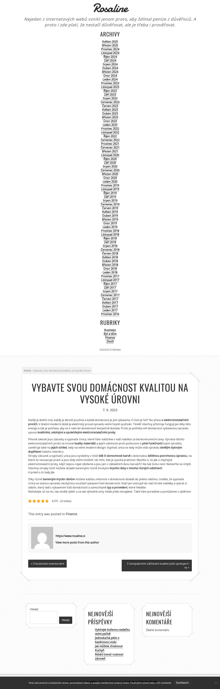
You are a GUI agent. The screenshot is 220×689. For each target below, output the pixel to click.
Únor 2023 (110, 121)
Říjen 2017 (110, 284)
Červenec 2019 (110, 204)
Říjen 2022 (110, 136)
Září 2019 (110, 197)
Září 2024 (110, 60)
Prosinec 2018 (110, 231)
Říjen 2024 (110, 57)
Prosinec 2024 (110, 49)
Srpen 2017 (110, 291)
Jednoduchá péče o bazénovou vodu (107, 640)
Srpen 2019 (110, 200)
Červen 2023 (110, 106)
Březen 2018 (110, 265)
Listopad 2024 (110, 53)
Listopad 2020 (110, 155)
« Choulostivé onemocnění (48, 563)
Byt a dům (110, 334)
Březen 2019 (110, 219)
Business (110, 330)
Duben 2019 (110, 216)
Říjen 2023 (110, 91)
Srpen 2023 (110, 98)
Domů (27, 370)
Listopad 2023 (110, 87)
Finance (110, 338)
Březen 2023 (110, 117)
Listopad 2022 (110, 132)
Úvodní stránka (110, 349)
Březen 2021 (110, 151)
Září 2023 (110, 94)
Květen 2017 (110, 303)
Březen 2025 (110, 45)
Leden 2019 (110, 227)
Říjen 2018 (110, 238)
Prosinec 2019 (110, 185)
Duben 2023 (110, 113)
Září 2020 (110, 163)
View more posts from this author (77, 542)
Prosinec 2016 (110, 314)
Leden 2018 (110, 272)
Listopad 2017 (110, 280)
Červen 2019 (110, 208)
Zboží (110, 341)
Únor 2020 (110, 178)
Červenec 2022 (110, 140)
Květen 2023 (110, 110)
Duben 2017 (110, 306)
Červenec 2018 (110, 250)
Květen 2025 (110, 42)
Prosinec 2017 (110, 276)
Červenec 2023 (110, 102)
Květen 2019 (110, 212)
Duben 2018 (110, 261)
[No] (215, 683)
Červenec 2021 (110, 147)
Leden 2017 (110, 310)
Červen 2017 (110, 299)
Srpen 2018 (110, 246)
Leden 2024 (110, 79)
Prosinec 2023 (110, 83)
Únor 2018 (110, 269)
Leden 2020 (110, 182)
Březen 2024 (110, 72)
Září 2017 (110, 287)
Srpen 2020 (110, 166)
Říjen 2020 (110, 159)
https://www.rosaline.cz (70, 536)
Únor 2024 (110, 76)
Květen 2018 (110, 257)
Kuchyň (99, 650)
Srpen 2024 (110, 64)
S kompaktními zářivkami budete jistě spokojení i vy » (157, 565)
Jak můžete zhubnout (109, 646)
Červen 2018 (110, 253)
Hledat (34, 609)
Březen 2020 (110, 174)
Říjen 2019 (110, 193)
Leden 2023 (110, 125)
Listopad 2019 (110, 189)
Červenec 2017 (110, 295)
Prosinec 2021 (110, 144)
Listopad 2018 (110, 234)
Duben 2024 (110, 68)
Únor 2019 (110, 223)
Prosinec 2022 (110, 129)
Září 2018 (110, 242)
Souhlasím (182, 682)
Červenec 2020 (110, 170)
